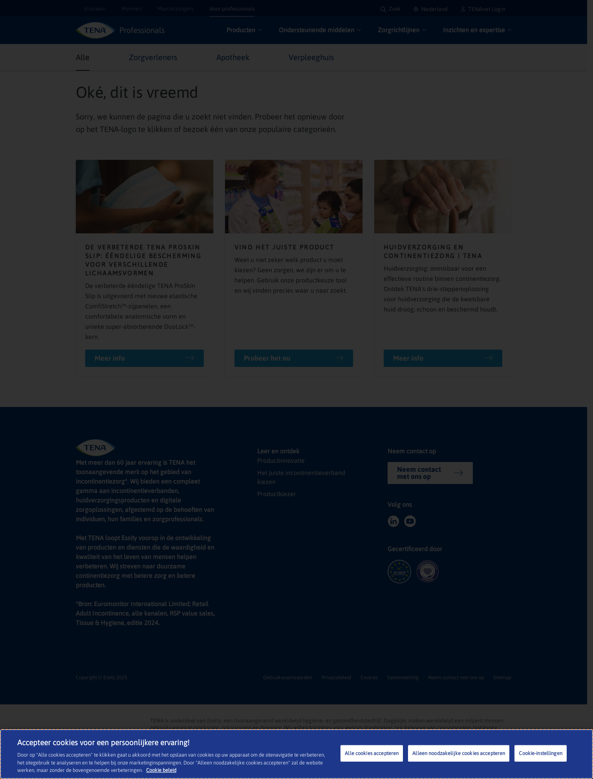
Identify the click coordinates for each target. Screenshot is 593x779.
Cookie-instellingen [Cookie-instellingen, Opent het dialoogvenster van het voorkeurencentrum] (540, 753)
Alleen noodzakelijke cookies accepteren (458, 753)
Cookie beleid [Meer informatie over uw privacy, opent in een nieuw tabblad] (161, 770)
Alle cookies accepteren (372, 753)
